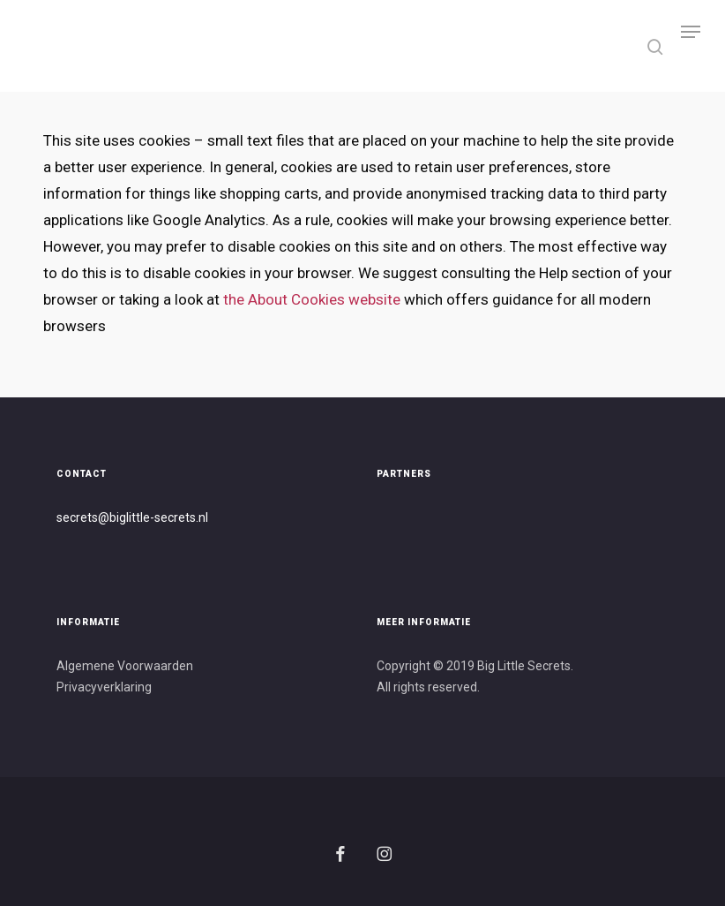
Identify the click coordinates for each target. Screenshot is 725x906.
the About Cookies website (311, 299)
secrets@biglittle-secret (123, 517)
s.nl (199, 517)
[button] (690, 46)
